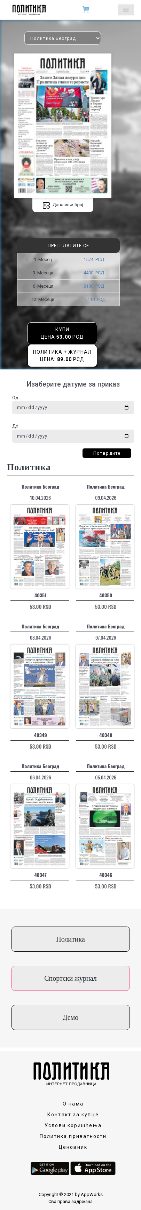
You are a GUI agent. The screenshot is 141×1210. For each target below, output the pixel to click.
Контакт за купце (73, 1114)
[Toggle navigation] (126, 10)
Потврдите (106, 453)
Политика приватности (73, 1136)
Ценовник (73, 1147)
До (15, 425)
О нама (73, 1104)
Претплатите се (68, 245)
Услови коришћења (73, 1125)
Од (15, 397)
